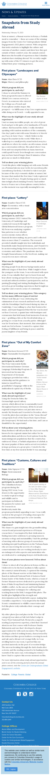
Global (28, 674)
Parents (21, 674)
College (14, 674)
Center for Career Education (12, 735)
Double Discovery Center (11, 743)
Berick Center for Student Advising (14, 732)
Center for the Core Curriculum (13, 737)
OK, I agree (11, 769)
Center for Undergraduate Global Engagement (18, 740)
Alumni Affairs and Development (13, 729)
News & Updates (14, 12)
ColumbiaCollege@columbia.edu (13, 717)
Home (4, 16)
